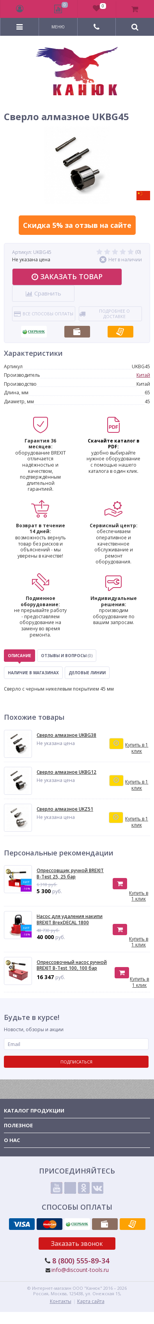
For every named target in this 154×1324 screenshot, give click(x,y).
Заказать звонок (77, 1243)
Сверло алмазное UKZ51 (65, 809)
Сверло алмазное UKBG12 (66, 772)
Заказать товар (67, 276)
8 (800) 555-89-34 (80, 1260)
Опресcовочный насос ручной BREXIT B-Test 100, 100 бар (72, 965)
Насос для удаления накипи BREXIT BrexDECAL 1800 (70, 919)
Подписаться (76, 1062)
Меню (58, 27)
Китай (143, 375)
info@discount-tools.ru (80, 1269)
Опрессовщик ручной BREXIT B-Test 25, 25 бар (70, 874)
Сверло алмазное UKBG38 (66, 735)
